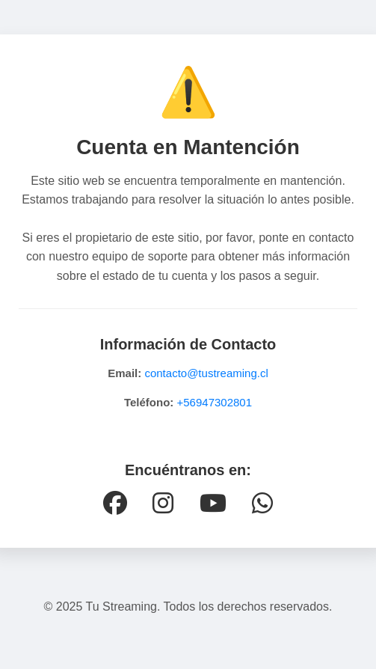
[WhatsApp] (262, 504)
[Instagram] (162, 504)
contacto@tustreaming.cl (206, 373)
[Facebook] (115, 504)
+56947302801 (215, 402)
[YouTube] (213, 504)
